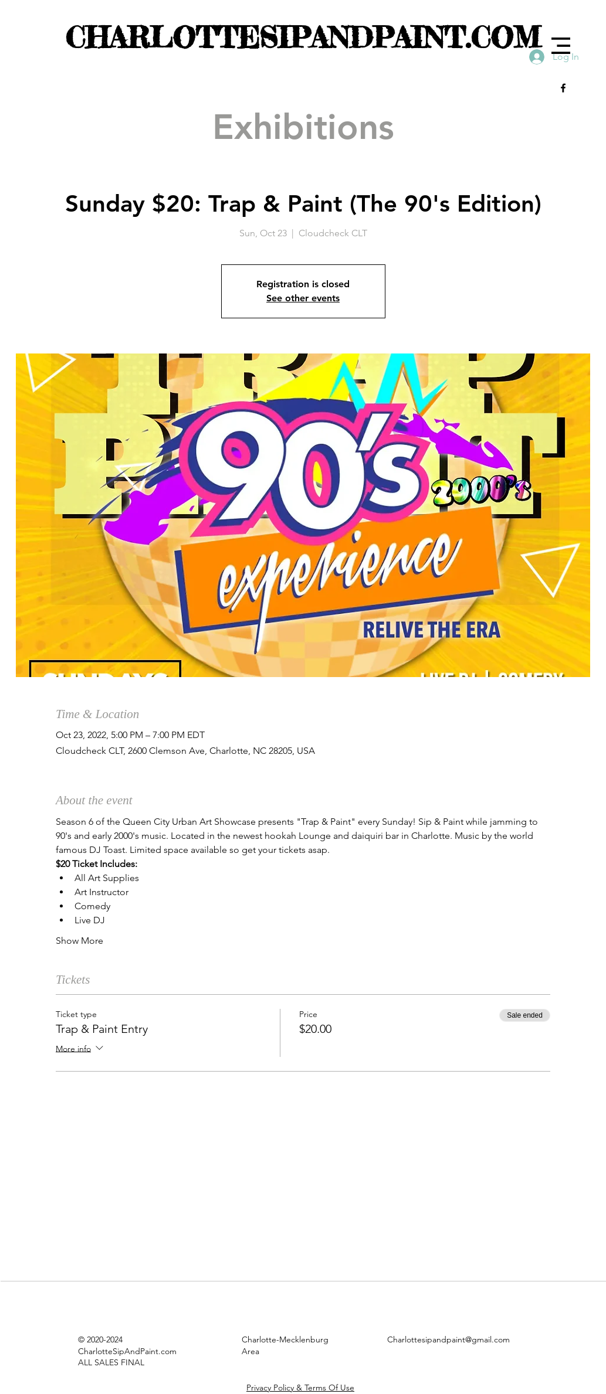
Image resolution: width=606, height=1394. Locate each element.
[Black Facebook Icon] (563, 88)
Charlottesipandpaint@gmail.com (448, 1339)
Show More (79, 940)
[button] (560, 45)
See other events (303, 298)
